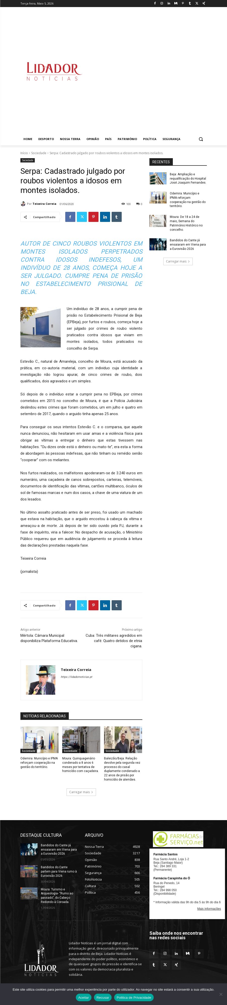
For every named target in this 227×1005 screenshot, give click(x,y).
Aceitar (83, 997)
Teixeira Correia (44, 204)
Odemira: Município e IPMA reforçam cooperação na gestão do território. (39, 763)
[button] (201, 139)
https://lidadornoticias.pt (76, 677)
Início (24, 153)
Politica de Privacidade (134, 997)
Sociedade (38, 153)
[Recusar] (220, 994)
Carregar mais (81, 792)
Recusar (102, 997)
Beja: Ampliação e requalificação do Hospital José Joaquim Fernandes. (188, 179)
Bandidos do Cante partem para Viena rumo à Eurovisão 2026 (59, 871)
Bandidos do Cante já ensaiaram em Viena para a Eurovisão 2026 (188, 245)
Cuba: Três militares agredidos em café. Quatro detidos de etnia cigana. (114, 640)
